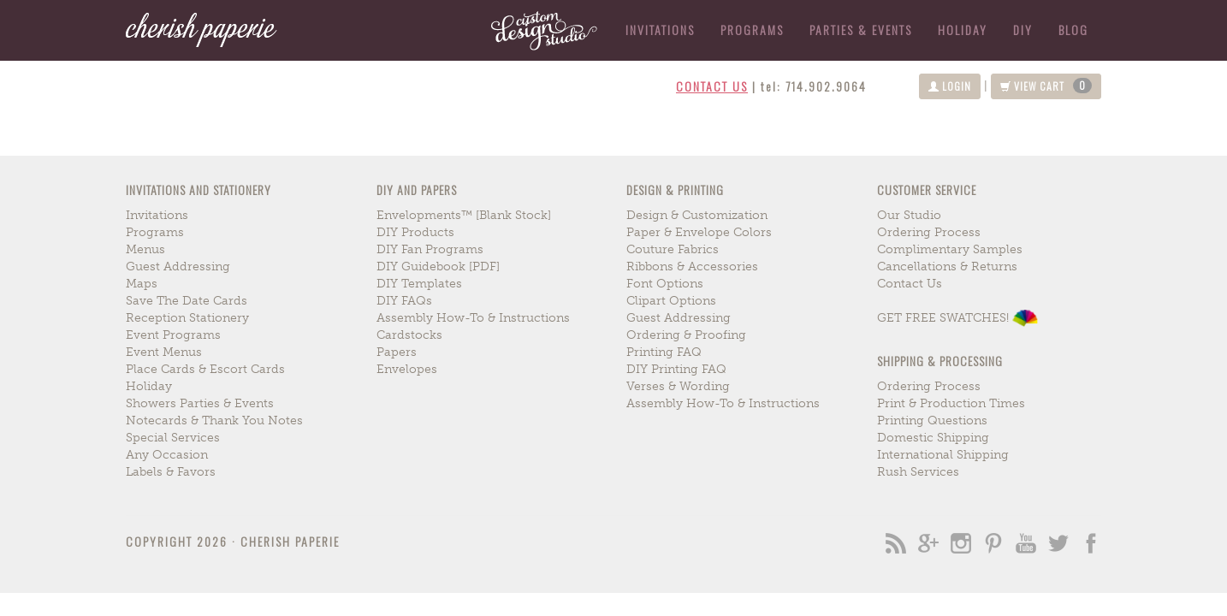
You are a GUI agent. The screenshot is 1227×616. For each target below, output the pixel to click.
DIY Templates (419, 283)
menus (145, 249)
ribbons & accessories (692, 266)
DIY (1023, 29)
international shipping (943, 454)
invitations (157, 215)
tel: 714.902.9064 (814, 86)
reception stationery (187, 318)
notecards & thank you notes (214, 420)
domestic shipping (933, 437)
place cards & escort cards (205, 369)
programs (155, 232)
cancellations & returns (947, 266)
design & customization (697, 215)
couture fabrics (672, 249)
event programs (173, 335)
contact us (712, 86)
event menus (164, 352)
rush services (918, 472)
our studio (909, 215)
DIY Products (415, 232)
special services (173, 437)
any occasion (167, 454)
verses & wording (678, 386)
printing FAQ (664, 352)
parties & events (860, 29)
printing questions (932, 420)
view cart (1046, 85)
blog (1073, 29)
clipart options (671, 300)
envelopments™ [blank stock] (463, 215)
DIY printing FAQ (676, 369)
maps (141, 283)
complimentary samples (949, 249)
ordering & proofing (686, 335)
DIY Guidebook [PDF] (438, 266)
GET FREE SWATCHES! (957, 318)
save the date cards (186, 300)
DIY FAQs (404, 300)
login (949, 86)
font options (664, 283)
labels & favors (171, 472)
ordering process (929, 232)
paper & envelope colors (699, 232)
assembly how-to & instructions (473, 318)
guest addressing (178, 266)
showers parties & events (200, 403)
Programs (752, 29)
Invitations (660, 29)
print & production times (951, 403)
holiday (962, 29)
